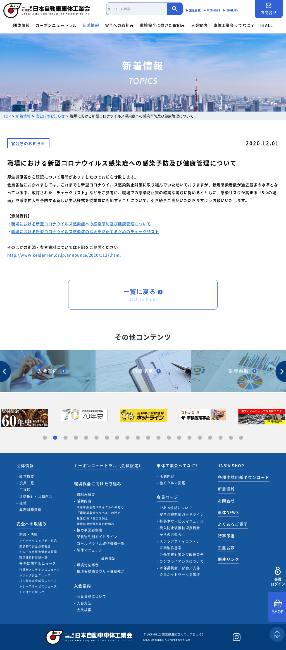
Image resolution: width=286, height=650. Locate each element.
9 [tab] (127, 438)
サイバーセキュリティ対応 (38, 540)
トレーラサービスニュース (38, 586)
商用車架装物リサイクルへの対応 (100, 507)
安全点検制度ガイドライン (181, 514)
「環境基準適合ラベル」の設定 (99, 513)
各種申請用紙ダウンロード (244, 477)
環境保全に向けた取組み (162, 25)
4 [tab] (75, 438)
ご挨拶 (24, 489)
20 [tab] (241, 438)
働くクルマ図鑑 (172, 482)
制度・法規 (28, 534)
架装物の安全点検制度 (35, 546)
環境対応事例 (88, 564)
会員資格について (91, 596)
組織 (23, 503)
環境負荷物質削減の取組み (95, 524)
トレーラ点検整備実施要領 (38, 552)
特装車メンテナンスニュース (39, 569)
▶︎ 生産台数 (193, 10)
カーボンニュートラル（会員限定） (108, 465)
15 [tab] (189, 438)
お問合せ (269, 9)
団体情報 (21, 25)
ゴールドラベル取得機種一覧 (101, 543)
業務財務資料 (30, 509)
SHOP (278, 607)
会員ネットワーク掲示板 (179, 574)
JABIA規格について (175, 507)
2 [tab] (55, 438)
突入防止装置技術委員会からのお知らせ (179, 531)
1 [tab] (44, 438)
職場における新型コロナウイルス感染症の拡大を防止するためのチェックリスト (85, 231)
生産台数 (226, 547)
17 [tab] (210, 438)
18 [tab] (220, 438)
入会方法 (84, 603)
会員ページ (167, 497)
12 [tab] (158, 438)
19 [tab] (230, 438)
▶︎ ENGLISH (231, 10)
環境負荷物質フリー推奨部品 (101, 571)
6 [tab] (96, 438)
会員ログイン (278, 576)
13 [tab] (168, 438)
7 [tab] (106, 438)
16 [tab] (199, 438)
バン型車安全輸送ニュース (38, 581)
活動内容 (84, 501)
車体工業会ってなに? (177, 465)
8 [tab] (117, 438)
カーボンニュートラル (56, 25)
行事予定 (226, 535)
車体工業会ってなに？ (234, 25)
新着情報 (91, 25)
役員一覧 (26, 482)
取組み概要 (86, 494)
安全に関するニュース (37, 563)
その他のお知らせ (31, 592)
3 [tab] (65, 438)
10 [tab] (137, 438)
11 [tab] (148, 438)
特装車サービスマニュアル (181, 521)
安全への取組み (119, 25)
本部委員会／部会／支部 (179, 568)
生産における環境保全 (92, 518)
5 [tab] (86, 438)
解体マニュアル (90, 550)
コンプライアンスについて (181, 561)
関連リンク (228, 559)
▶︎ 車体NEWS (211, 10)
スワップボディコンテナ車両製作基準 (179, 544)
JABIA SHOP (231, 465)
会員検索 (84, 609)
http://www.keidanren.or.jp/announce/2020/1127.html (64, 255)
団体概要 (26, 476)
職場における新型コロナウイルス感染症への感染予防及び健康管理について (81, 223)
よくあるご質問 (233, 524)
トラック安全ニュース (35, 575)
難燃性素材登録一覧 (33, 557)
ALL (267, 25)
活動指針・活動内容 (36, 496)
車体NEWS (228, 512)
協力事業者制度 (90, 530)
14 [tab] (179, 438)
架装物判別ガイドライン (97, 536)
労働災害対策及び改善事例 (181, 554)
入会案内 (199, 25)
